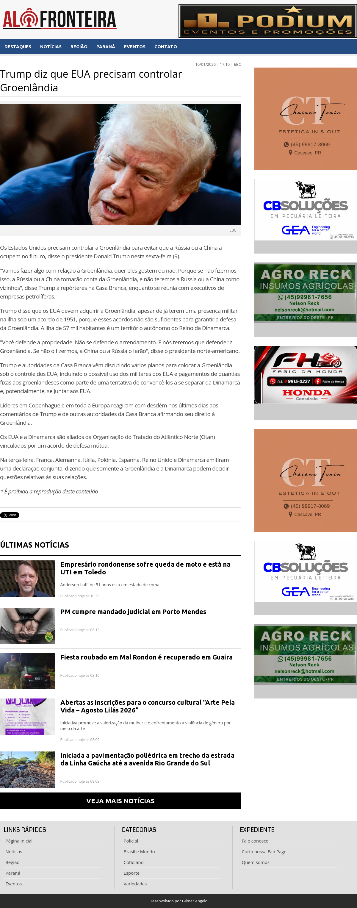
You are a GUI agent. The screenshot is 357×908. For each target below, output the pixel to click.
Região (13, 862)
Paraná (13, 873)
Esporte (132, 873)
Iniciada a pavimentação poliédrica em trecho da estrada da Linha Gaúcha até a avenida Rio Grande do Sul (147, 759)
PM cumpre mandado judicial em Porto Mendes (133, 611)
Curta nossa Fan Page (264, 851)
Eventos (14, 884)
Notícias (14, 851)
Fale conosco (255, 841)
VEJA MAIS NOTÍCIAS (120, 800)
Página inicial (19, 841)
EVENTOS (134, 46)
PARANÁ (105, 46)
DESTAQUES (17, 46)
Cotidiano (134, 862)
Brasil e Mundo (139, 851)
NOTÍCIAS (51, 46)
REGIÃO (79, 46)
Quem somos (256, 862)
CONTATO (165, 46)
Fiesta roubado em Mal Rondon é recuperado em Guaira (146, 657)
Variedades (135, 884)
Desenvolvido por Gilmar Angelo (179, 901)
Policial (131, 841)
